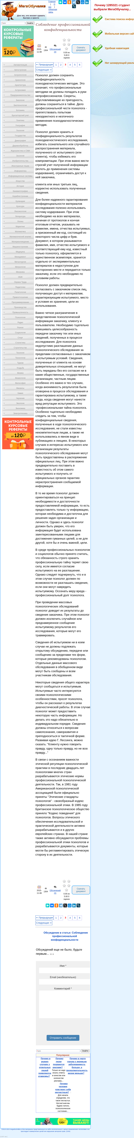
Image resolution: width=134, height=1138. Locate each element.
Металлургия (20, 262)
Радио (20, 322)
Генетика (20, 120)
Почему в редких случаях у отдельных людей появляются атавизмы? (44, 1067)
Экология (20, 403)
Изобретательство (20, 161)
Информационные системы (20, 176)
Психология (20, 317)
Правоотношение (20, 297)
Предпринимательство (20, 95)
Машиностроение (20, 247)
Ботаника (20, 110)
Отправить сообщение (63, 1037)
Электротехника (20, 413)
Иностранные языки (20, 166)
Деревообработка (20, 146)
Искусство (20, 181)
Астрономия (20, 90)
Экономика (20, 408)
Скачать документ (81, 48)
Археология (20, 80)
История (20, 186)
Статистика (20, 343)
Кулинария (20, 201)
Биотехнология (20, 105)
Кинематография (20, 191)
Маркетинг (20, 226)
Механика (20, 272)
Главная (52, 1)
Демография (20, 141)
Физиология (20, 378)
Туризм (20, 363)
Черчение (20, 398)
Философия (20, 383)
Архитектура (20, 85)
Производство (20, 307)
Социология (20, 333)
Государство (20, 135)
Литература (20, 216)
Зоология (20, 156)
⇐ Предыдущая (44, 64)
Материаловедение (20, 242)
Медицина (20, 252)
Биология (20, 100)
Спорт (20, 338)
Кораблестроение (20, 196)
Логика (20, 221)
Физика (20, 373)
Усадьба (20, 368)
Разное (20, 327)
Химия (20, 393)
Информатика (20, 171)
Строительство (20, 348)
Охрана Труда (20, 282)
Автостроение (20, 70)
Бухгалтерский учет (20, 115)
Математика (20, 231)
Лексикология (20, 211)
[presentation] (63, 1028)
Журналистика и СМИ (20, 151)
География (20, 125)
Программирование (20, 302)
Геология (20, 130)
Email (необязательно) (63, 977)
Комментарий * (63, 988)
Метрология (20, 267)
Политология (20, 292)
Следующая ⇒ (44, 70)
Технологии (20, 358)
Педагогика (20, 287)
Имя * (63, 966)
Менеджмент (20, 257)
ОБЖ (20, 277)
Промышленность (20, 312)
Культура (20, 206)
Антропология (20, 75)
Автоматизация (20, 65)
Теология (20, 353)
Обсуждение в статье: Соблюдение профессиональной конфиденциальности (66, 936)
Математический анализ (20, 237)
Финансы (20, 388)
